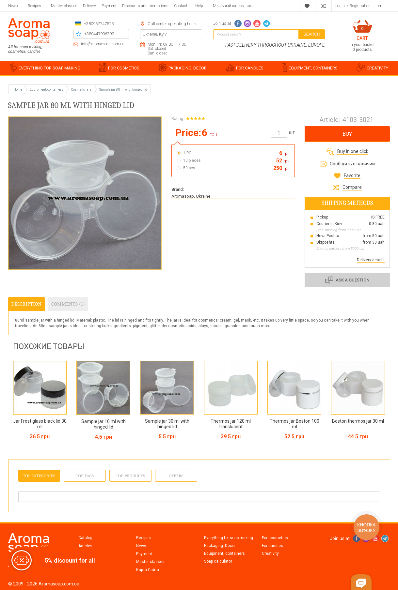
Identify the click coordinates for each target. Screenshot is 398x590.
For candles (272, 545)
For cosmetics (275, 538)
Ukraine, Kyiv (155, 34)
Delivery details (371, 260)
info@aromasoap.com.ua (102, 44)
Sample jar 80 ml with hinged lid (123, 89)
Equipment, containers (224, 553)
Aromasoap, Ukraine (190, 196)
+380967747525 (99, 24)
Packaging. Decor (220, 545)
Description (26, 304)
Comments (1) (68, 304)
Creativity (270, 553)
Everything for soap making (228, 538)
